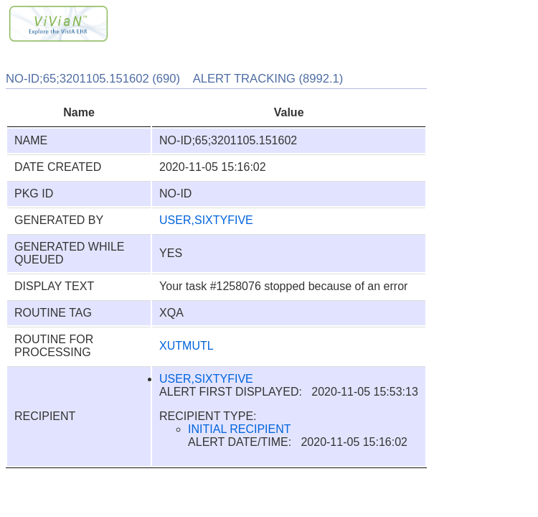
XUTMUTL (186, 346)
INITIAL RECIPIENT (239, 429)
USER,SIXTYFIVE (206, 220)
